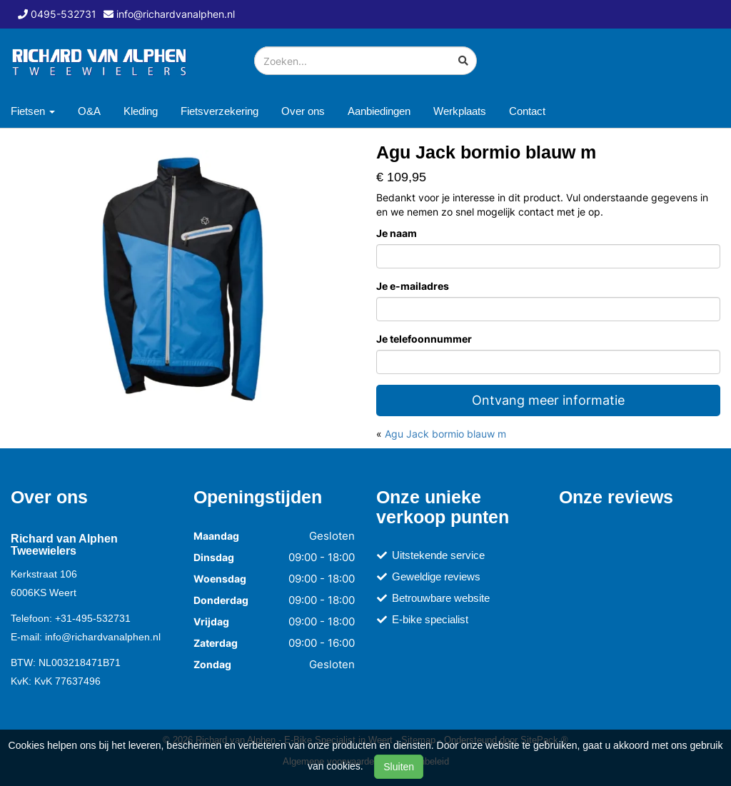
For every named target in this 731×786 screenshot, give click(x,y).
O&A (89, 111)
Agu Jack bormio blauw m (445, 434)
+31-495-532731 (93, 618)
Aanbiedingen (379, 111)
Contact (527, 111)
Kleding (140, 111)
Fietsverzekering (219, 111)
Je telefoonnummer (424, 339)
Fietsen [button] (33, 111)
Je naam (396, 233)
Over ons (303, 111)
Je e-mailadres (412, 286)
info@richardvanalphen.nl (103, 637)
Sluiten (398, 766)
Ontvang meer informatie (548, 400)
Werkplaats (459, 111)
